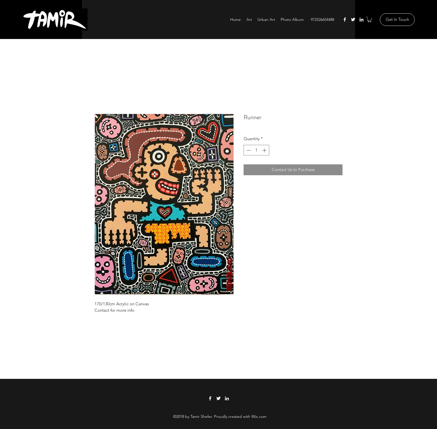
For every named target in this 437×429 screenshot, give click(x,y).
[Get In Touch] (397, 19)
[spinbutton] (256, 150)
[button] (369, 19)
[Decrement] (248, 150)
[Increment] (265, 150)
